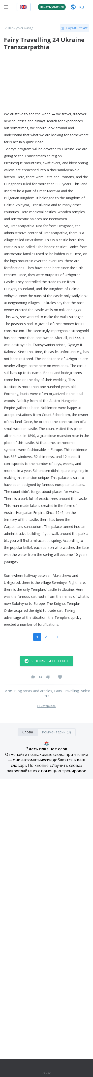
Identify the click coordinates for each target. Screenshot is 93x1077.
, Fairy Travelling (65, 690)
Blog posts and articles (33, 690)
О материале (46, 706)
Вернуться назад (18, 28)
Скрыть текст (75, 28)
